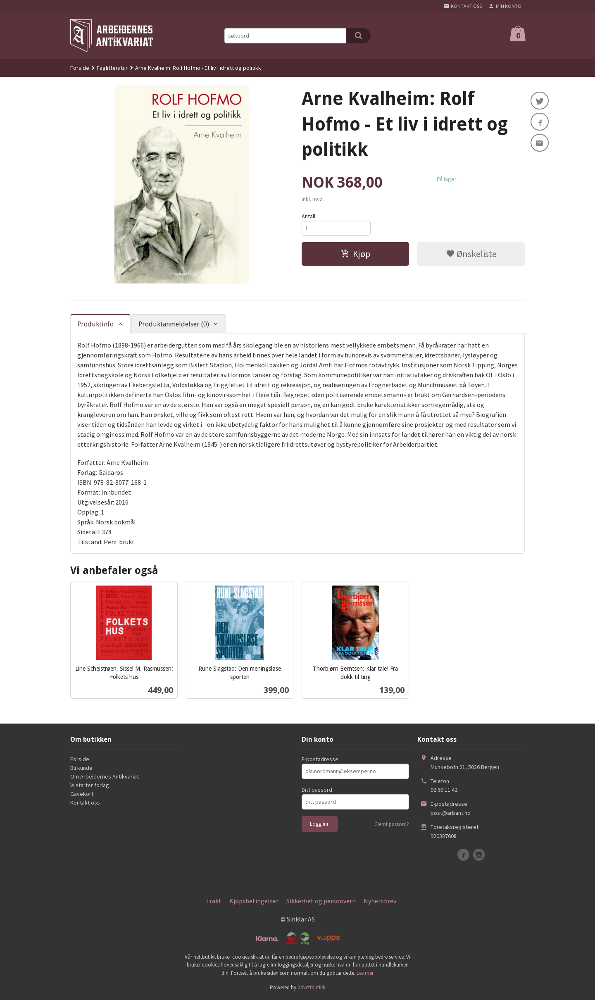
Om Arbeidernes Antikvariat (104, 776)
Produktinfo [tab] (95, 324)
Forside (79, 67)
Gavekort (81, 794)
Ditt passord (317, 789)
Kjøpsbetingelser (253, 901)
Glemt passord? (391, 824)
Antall (308, 216)
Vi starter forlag (89, 785)
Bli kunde (81, 767)
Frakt (213, 901)
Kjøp (355, 254)
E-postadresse (320, 759)
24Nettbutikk (311, 987)
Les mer (365, 972)
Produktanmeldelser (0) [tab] (173, 324)
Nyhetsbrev (380, 901)
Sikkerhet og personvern (321, 901)
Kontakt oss (85, 802)
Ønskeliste (471, 254)
